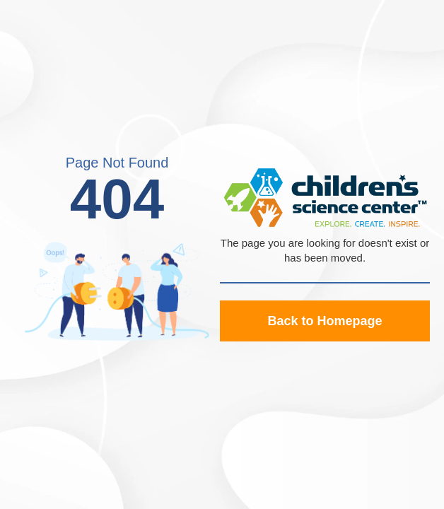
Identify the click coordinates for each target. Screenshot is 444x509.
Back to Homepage (324, 321)
